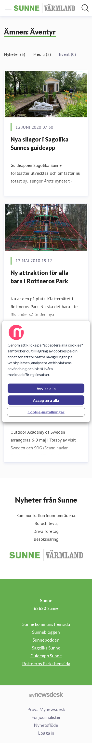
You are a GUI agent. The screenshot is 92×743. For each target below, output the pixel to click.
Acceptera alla (46, 400)
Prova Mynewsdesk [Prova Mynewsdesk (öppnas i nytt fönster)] (46, 709)
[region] (46, 371)
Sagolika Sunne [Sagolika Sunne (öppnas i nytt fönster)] (46, 647)
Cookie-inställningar (46, 411)
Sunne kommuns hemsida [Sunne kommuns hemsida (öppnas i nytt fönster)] (46, 624)
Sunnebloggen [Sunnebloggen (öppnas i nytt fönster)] (46, 632)
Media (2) (42, 54)
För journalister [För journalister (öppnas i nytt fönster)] (46, 717)
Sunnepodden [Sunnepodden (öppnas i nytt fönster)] (46, 640)
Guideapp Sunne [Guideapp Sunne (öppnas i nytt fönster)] (46, 655)
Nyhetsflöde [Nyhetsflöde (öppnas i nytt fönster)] (46, 725)
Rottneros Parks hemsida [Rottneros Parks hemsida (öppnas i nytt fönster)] (46, 663)
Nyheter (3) (14, 54)
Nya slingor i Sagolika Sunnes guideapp (39, 143)
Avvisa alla (46, 388)
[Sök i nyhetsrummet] (85, 8)
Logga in (46, 733)
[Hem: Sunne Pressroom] (44, 8)
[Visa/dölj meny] (8, 8)
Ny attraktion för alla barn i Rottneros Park (39, 277)
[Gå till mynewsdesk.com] (46, 694)
